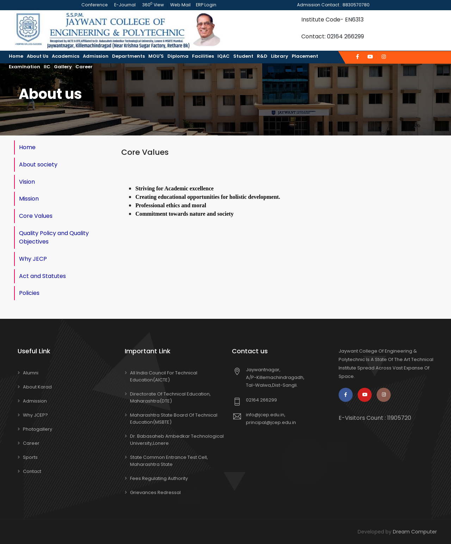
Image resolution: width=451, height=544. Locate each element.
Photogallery (37, 428)
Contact (32, 471)
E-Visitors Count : (375, 417)
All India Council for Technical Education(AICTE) (163, 376)
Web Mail (179, 5)
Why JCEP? (35, 414)
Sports (30, 457)
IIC (47, 66)
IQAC (223, 56)
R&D (262, 56)
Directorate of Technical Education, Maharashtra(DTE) (170, 397)
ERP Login (204, 5)
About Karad (37, 386)
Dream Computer (415, 531)
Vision (27, 181)
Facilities (203, 56)
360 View (152, 5)
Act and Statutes (42, 276)
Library (279, 56)
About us (37, 56)
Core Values (35, 216)
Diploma (178, 56)
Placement (305, 56)
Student (243, 56)
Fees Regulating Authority (159, 478)
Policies (29, 293)
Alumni (30, 372)
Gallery (63, 66)
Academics (65, 56)
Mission (29, 199)
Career (84, 66)
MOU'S (156, 56)
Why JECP (33, 258)
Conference (95, 5)
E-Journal (124, 5)
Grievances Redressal (155, 492)
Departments (128, 56)
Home (16, 56)
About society (38, 164)
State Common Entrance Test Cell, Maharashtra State (169, 460)
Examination (24, 66)
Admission (96, 56)
